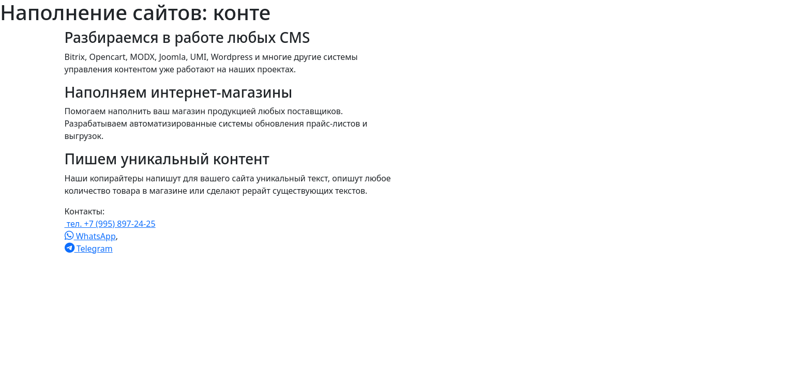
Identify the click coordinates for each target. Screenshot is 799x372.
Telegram (89, 248)
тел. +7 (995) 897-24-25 (110, 223)
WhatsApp (90, 236)
